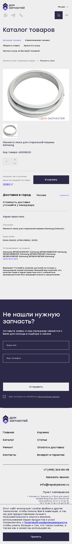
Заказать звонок (57, 477)
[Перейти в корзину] (59, 15)
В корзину (51, 179)
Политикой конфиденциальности (45, 522)
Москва (63, 7)
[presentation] (25, 372)
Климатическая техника (37, 40)
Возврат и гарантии (50, 454)
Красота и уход (32, 45)
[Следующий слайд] (63, 94)
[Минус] (15, 163)
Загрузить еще (10, 258)
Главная (8, 432)
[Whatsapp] (5, 15)
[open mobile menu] (67, 15)
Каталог (8, 439)
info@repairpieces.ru (54, 484)
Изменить (64, 195)
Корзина (43, 432)
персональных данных (49, 397)
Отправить (36, 386)
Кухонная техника (12, 40)
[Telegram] (13, 15)
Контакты (9, 454)
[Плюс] (15, 159)
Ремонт (8, 447)
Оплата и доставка (50, 447)
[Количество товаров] (10, 161)
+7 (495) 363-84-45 (56, 469)
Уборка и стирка (11, 45)
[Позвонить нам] (21, 15)
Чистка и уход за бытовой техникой (21, 51)
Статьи (42, 439)
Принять (36, 536)
